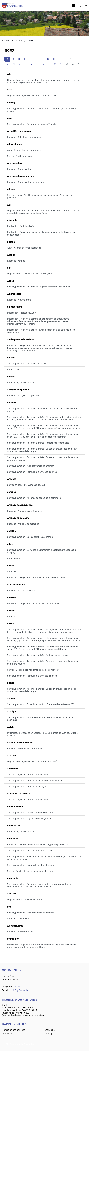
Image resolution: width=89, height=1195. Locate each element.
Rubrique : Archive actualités (21, 590)
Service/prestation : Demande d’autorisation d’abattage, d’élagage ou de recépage (42, 109)
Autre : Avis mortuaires (18, 918)
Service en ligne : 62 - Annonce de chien (26, 485)
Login (85, 5)
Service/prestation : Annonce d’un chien (26, 363)
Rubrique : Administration (19, 169)
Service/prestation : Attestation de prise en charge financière (36, 780)
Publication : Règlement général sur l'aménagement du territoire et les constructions (41, 233)
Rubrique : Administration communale (25, 182)
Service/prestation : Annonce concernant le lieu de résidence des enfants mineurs (42, 409)
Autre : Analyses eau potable (21, 382)
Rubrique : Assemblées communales (25, 748)
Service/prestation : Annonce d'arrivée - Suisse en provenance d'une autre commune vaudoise (42, 458)
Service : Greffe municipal (19, 156)
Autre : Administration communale (24, 150)
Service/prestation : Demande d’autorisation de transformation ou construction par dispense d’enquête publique (39, 885)
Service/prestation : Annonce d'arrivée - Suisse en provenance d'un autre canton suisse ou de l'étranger (42, 450)
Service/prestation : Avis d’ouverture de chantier (30, 466)
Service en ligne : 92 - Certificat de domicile (28, 774)
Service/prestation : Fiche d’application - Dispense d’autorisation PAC (40, 704)
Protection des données (13, 1030)
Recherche (49, 1030)
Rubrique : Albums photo (19, 299)
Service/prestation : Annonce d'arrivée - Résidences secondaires (38, 442)
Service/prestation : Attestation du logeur (27, 786)
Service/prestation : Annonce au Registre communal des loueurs (38, 286)
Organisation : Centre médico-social (24, 899)
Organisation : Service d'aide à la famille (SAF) (30, 273)
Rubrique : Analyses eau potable (23, 395)
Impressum (7, 1033)
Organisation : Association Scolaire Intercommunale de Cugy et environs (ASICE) (42, 734)
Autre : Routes (14, 558)
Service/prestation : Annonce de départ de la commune (34, 498)
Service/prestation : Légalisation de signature (29, 818)
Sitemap (48, 1033)
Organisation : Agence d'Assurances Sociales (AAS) (32, 95)
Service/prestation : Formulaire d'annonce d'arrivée (32, 472)
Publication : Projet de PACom (21, 226)
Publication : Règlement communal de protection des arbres (36, 577)
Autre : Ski (12, 616)
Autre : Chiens (14, 369)
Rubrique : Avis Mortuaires (20, 931)
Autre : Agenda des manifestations (24, 247)
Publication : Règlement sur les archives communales (33, 603)
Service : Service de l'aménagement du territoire (30, 871)
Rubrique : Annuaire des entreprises (24, 511)
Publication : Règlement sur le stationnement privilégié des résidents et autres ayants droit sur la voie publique (41, 946)
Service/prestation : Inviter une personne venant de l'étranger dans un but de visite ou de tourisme (44, 857)
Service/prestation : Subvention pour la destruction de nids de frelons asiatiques (41, 718)
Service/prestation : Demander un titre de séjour (30, 850)
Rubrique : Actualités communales (24, 137)
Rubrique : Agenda (16, 260)
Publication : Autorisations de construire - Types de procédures (37, 844)
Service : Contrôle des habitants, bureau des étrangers (33, 670)
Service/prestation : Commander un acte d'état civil (32, 124)
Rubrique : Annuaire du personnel (23, 524)
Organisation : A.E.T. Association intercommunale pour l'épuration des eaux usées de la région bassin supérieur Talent (44, 81)
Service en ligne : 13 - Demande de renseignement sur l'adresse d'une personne (40, 196)
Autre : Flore (13, 571)
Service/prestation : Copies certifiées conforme (30, 537)
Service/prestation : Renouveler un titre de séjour (30, 865)
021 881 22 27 (20, 986)
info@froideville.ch (22, 990)
